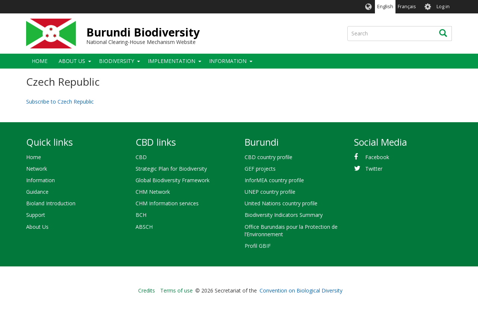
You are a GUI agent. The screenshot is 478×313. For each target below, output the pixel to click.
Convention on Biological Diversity (301, 290)
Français (407, 6)
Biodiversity (116, 60)
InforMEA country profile (274, 180)
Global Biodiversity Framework (172, 180)
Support (35, 214)
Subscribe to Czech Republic (60, 101)
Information (227, 60)
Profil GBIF (258, 245)
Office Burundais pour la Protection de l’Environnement (291, 230)
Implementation (171, 60)
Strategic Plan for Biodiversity (171, 168)
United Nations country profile (281, 203)
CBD (141, 157)
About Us (72, 60)
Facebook (377, 157)
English (385, 6)
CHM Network (153, 191)
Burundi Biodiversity (143, 32)
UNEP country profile (270, 191)
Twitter (373, 168)
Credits (146, 290)
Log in (443, 6)
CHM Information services (167, 203)
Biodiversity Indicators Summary (284, 214)
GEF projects (260, 168)
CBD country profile (268, 157)
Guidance (37, 191)
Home (39, 60)
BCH (141, 214)
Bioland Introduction (50, 203)
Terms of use (176, 290)
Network (36, 168)
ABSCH (144, 226)
